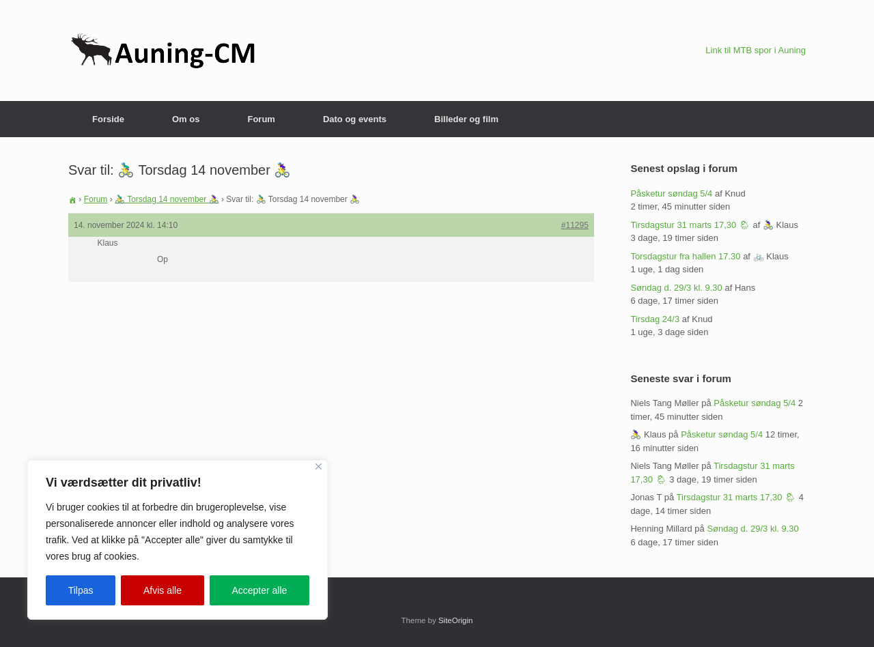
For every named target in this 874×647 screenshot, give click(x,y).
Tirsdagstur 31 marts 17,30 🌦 (690, 225)
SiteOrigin (455, 620)
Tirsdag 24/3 (654, 319)
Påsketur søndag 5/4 (671, 193)
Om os (185, 119)
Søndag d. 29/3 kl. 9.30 (676, 288)
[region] (177, 540)
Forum (260, 119)
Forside (108, 119)
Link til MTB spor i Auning (755, 50)
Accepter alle (259, 590)
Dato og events (354, 119)
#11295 (575, 225)
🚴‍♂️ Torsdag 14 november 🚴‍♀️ (167, 199)
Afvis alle (162, 590)
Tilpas (81, 590)
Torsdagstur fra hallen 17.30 (685, 256)
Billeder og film (466, 119)
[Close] (318, 466)
